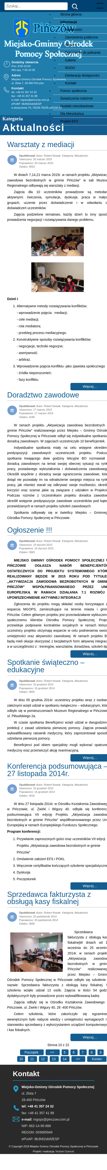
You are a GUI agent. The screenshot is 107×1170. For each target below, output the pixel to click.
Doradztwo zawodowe (43, 395)
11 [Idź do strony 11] (32, 1059)
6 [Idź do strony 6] (74, 1052)
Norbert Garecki (65, 1151)
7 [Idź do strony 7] (83, 1052)
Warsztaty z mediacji (40, 144)
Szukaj (74, 6)
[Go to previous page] (52, 1052)
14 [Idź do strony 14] (65, 1059)
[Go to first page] (32, 1052)
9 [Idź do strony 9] (101, 1052)
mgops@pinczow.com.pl (34, 99)
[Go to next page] (78, 1059)
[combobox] (36, 6)
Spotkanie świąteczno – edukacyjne (46, 666)
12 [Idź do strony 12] (43, 1059)
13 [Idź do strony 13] (54, 1059)
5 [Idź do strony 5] (65, 1052)
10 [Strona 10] (21, 1059)
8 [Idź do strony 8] (92, 1052)
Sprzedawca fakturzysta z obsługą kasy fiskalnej (49, 898)
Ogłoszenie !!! (29, 530)
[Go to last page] (97, 1059)
